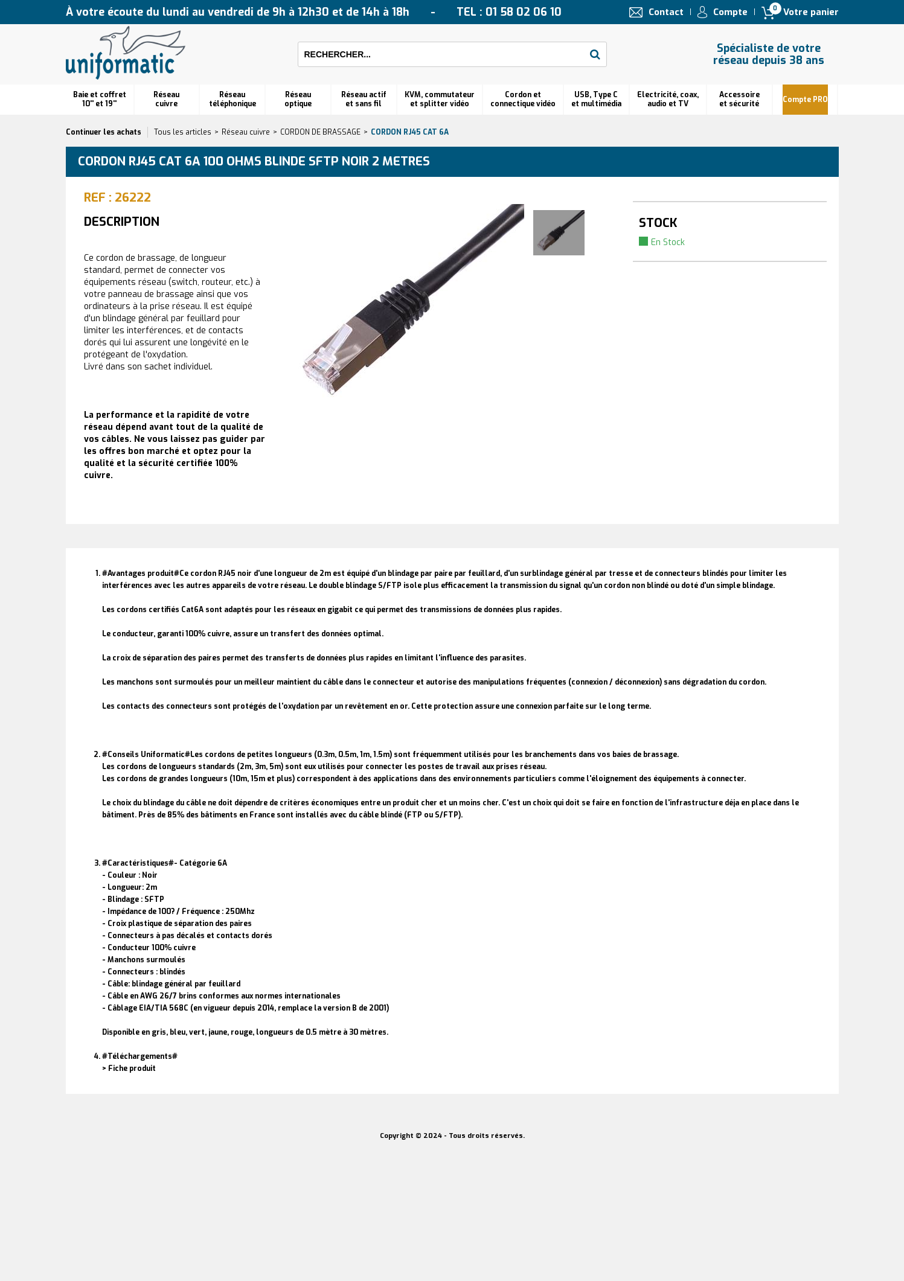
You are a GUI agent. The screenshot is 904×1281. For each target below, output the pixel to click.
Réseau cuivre (166, 99)
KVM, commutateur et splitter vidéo (440, 99)
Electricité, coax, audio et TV (668, 99)
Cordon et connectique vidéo (523, 99)
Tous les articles (182, 132)
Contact (666, 12)
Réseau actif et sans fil (363, 99)
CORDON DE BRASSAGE (320, 132)
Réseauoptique (298, 99)
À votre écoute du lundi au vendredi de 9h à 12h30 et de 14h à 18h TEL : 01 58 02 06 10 (314, 12)
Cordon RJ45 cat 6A (410, 132)
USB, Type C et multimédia (596, 99)
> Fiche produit (129, 1068)
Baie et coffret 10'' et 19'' (99, 99)
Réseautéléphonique (232, 99)
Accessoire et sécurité (739, 99)
